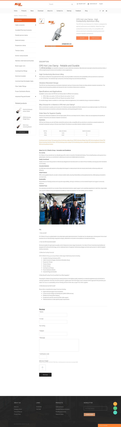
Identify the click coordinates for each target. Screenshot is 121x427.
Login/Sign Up (93, 3)
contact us (60, 11)
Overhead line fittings (21, 71)
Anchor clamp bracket (21, 56)
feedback (78, 11)
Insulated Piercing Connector (23, 30)
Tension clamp (23, 16)
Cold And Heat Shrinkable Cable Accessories (28, 81)
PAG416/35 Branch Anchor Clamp (27, 110)
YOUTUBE (38, 409)
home (15, 11)
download (40, 11)
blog (86, 11)
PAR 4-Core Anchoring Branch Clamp (27, 126)
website (91, 190)
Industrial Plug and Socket (22, 96)
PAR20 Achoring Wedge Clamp (27, 118)
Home (15, 16)
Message (42, 338)
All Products (22, 132)
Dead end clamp (19, 40)
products (23, 11)
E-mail (41, 319)
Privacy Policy (17, 414)
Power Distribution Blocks (22, 91)
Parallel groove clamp (21, 35)
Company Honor (18, 409)
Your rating (42, 326)
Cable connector (20, 25)
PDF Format (95, 38)
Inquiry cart (82, 3)
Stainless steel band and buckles (24, 61)
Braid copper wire (20, 66)
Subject (41, 331)
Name (41, 312)
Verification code (44, 354)
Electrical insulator (20, 76)
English (101, 4)
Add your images (58, 361)
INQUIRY (82, 38)
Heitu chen (115, 412)
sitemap (69, 11)
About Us (16, 407)
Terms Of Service (18, 412)
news (32, 11)
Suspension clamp (20, 45)
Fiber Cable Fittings (20, 86)
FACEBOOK (39, 407)
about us (49, 11)
